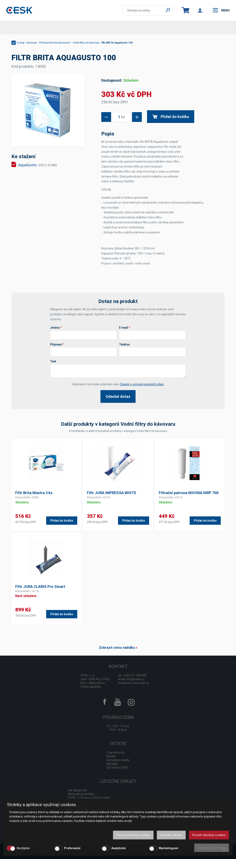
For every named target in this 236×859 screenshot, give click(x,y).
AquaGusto (37, 165)
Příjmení (57, 344)
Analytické (118, 848)
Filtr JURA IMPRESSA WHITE (111, 493)
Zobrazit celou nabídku (117, 648)
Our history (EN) (117, 767)
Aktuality (112, 763)
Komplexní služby (118, 760)
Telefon (124, 344)
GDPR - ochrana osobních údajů (89, 797)
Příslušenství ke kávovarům (55, 42)
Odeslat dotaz (118, 396)
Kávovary (32, 42)
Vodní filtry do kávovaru (86, 42)
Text (53, 361)
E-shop (20, 42)
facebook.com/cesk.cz (133, 683)
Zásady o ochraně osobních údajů (142, 384)
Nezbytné (23, 848)
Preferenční (72, 848)
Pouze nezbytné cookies (133, 835)
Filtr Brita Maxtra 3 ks (33, 493)
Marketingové (168, 848)
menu (221, 10)
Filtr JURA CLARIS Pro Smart (40, 586)
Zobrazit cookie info (212, 848)
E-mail (124, 327)
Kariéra (111, 756)
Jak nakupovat (77, 790)
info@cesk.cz (135, 679)
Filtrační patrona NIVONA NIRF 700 (188, 493)
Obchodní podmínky (81, 794)
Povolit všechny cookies (209, 835)
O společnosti (116, 752)
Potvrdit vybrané (171, 835)
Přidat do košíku (170, 116)
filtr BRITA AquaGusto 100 (117, 42)
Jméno (56, 327)
